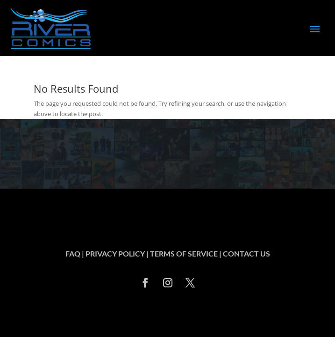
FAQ (72, 253)
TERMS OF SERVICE (184, 253)
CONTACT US (246, 253)
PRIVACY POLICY (115, 253)
